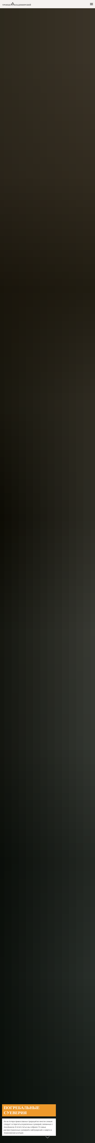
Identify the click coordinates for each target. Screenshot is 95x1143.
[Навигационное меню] (91, 4)
